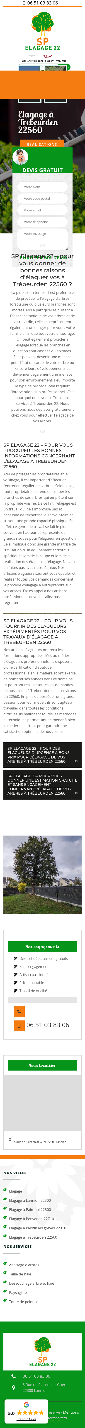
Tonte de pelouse (20, 1301)
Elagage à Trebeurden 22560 (30, 1237)
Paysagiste (15, 1292)
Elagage (12, 1191)
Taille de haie (17, 1274)
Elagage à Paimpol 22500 (27, 1209)
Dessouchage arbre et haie (28, 1283)
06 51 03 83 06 (40, 3)
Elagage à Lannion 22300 (27, 1200)
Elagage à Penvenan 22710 (28, 1218)
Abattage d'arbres (21, 1264)
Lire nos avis (26, 1419)
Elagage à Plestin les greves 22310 (34, 1228)
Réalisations (42, 144)
